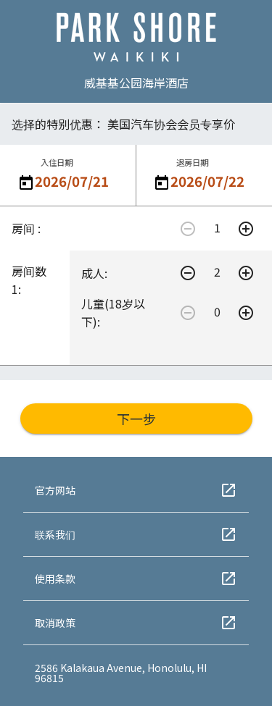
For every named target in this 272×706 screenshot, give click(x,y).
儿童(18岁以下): (113, 312)
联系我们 (136, 534)
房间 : (26, 228)
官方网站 (136, 490)
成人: (94, 273)
